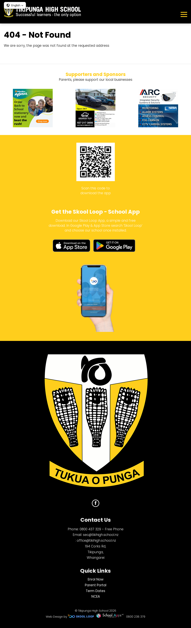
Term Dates (95, 591)
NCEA (95, 596)
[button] (14, 5)
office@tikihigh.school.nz (96, 540)
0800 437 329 (90, 529)
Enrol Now (95, 579)
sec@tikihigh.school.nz (100, 534)
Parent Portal (95, 585)
